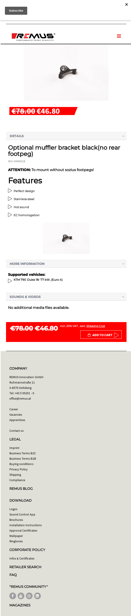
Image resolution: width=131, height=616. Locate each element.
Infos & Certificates (21, 558)
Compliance (17, 480)
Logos (13, 509)
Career (13, 409)
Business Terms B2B (22, 459)
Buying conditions (21, 464)
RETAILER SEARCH (25, 567)
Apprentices (17, 420)
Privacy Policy (18, 469)
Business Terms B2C (22, 453)
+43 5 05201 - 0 (24, 393)
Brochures (16, 520)
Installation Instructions (25, 525)
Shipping (15, 475)
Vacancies (15, 415)
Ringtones (16, 541)
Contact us (16, 431)
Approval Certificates (23, 530)
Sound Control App (22, 514)
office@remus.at (20, 398)
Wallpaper (16, 536)
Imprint (14, 448)
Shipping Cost (95, 326)
